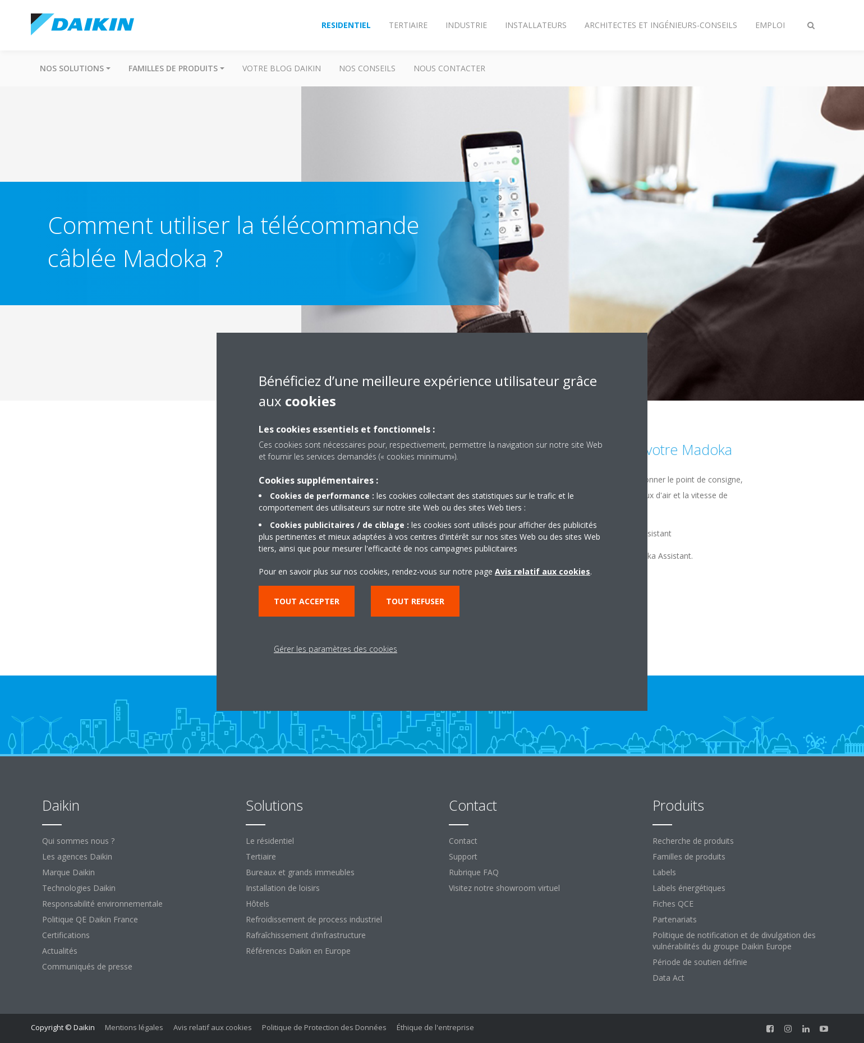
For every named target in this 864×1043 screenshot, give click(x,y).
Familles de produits (688, 856)
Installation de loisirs (283, 888)
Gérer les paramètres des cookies (335, 649)
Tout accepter (306, 601)
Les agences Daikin (77, 856)
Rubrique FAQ (474, 872)
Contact (463, 840)
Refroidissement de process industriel (314, 919)
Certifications (66, 935)
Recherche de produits (693, 840)
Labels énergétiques (688, 888)
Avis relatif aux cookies (212, 1027)
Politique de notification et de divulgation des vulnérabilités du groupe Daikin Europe (734, 941)
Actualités (59, 950)
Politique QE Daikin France (90, 919)
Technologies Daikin (79, 888)
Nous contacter (449, 68)
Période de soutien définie (699, 962)
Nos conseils (367, 68)
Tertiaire (261, 856)
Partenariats (674, 919)
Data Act (668, 977)
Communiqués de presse (87, 966)
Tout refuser (415, 601)
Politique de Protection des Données (324, 1027)
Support (463, 856)
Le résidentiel (270, 840)
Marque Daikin (68, 872)
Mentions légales (134, 1027)
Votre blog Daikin (281, 68)
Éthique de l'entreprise (435, 1027)
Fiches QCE (672, 903)
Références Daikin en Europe (298, 950)
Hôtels (257, 903)
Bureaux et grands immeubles (300, 872)
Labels (664, 872)
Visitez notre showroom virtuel (504, 888)
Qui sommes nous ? (78, 840)
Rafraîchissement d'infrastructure (306, 935)
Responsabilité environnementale (102, 903)
